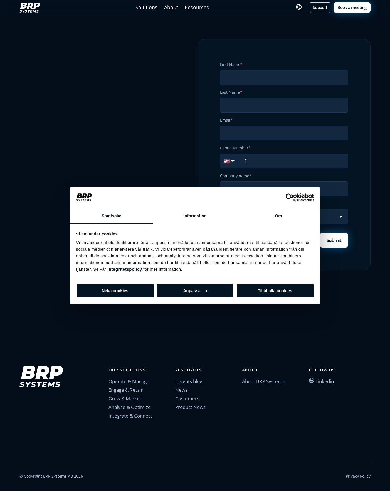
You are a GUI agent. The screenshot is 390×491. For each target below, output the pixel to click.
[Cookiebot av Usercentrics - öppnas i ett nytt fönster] (289, 197)
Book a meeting (353, 7)
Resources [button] (197, 7)
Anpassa (195, 290)
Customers (188, 399)
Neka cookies (115, 290)
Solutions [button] (150, 7)
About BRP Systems (265, 382)
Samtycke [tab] (112, 215)
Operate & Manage (130, 382)
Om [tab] (278, 215)
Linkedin (322, 382)
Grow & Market (126, 399)
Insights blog (190, 382)
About (173, 7)
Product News (191, 407)
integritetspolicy (124, 269)
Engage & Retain (127, 390)
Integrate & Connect (131, 416)
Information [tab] (195, 215)
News (181, 390)
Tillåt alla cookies (275, 290)
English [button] (302, 7)
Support (323, 7)
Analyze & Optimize (131, 407)
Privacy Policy (358, 477)
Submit (333, 240)
